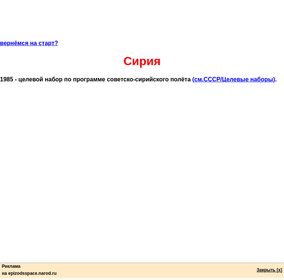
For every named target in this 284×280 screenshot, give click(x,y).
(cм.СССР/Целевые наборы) (233, 79)
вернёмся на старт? (29, 43)
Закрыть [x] (269, 270)
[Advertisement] (142, 23)
